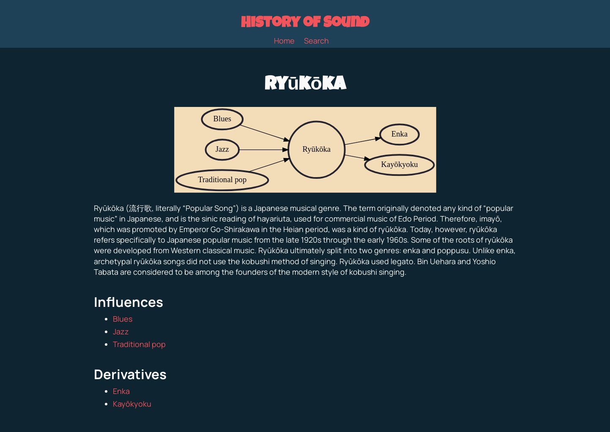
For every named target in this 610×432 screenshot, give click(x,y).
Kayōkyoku (132, 404)
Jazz (121, 331)
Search (316, 41)
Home (284, 41)
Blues (122, 319)
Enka (121, 391)
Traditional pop (139, 344)
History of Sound (305, 24)
